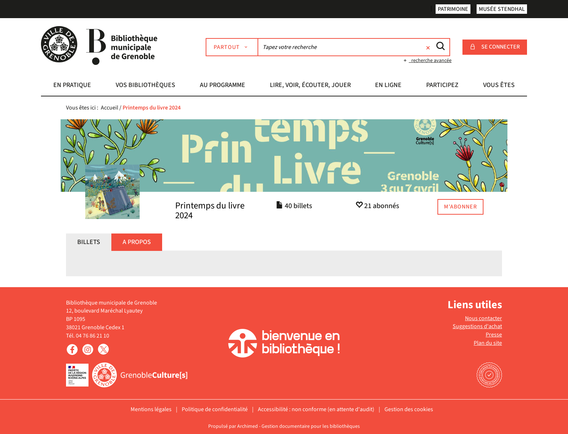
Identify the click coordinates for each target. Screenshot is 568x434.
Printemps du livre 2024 (209, 210)
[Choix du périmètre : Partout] (232, 47)
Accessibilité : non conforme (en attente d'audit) (316, 409)
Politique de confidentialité (215, 409)
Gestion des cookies (408, 409)
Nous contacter (483, 318)
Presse (494, 335)
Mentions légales (151, 409)
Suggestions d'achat (477, 326)
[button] (72, 86)
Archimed (247, 426)
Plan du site (488, 343)
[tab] (88, 242)
